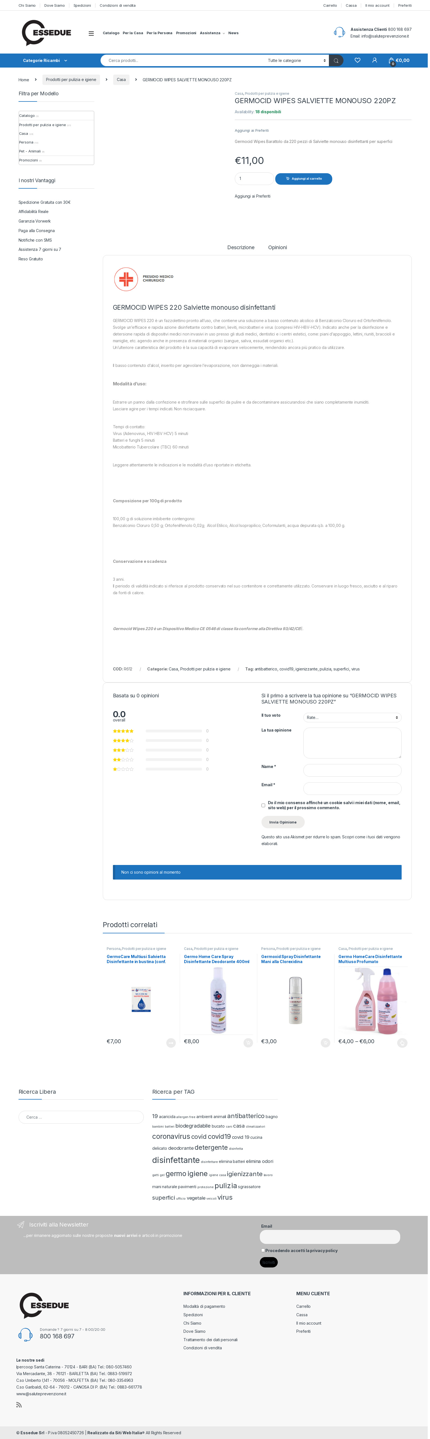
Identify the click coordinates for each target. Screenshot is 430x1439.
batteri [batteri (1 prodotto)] (169, 1126)
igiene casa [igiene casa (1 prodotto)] (217, 1175)
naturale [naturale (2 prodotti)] (169, 1186)
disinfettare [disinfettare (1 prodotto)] (209, 1162)
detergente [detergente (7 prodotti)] (211, 1147)
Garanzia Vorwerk (35, 221)
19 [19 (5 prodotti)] (155, 1115)
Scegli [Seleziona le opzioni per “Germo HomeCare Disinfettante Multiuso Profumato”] (402, 1043)
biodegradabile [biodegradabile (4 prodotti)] (193, 1126)
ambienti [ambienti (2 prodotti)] (204, 1116)
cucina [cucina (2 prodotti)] (256, 1137)
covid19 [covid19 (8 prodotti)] (219, 1136)
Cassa (351, 5)
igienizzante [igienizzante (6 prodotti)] (244, 1173)
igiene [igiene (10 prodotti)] (197, 1173)
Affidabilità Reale (34, 211)
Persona (113, 949)
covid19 (286, 669)
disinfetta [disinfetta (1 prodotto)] (236, 1149)
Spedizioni (82, 5)
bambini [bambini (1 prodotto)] (158, 1126)
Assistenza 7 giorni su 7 (40, 249)
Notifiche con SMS (35, 240)
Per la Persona (159, 33)
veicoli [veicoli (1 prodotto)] (211, 1198)
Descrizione (240, 247)
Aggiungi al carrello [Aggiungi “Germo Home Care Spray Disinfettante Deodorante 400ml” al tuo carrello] (248, 1043)
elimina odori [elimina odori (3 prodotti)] (259, 1161)
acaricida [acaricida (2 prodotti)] (167, 1116)
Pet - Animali (30, 151)
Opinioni (277, 247)
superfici (341, 669)
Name (268, 766)
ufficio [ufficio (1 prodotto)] (181, 1198)
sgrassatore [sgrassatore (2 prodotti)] (249, 1186)
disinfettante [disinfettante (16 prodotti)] (176, 1160)
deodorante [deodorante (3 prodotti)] (181, 1148)
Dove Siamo (54, 5)
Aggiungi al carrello (307, 179)
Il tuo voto (271, 715)
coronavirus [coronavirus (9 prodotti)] (171, 1136)
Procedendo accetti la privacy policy (301, 1250)
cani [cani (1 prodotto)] (229, 1126)
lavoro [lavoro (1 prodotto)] (268, 1175)
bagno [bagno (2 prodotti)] (271, 1116)
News (233, 33)
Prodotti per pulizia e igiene (71, 79)
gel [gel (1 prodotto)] (162, 1175)
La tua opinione (276, 730)
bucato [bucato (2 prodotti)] (218, 1126)
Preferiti (405, 5)
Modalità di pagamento (204, 1306)
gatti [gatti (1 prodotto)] (155, 1175)
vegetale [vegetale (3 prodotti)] (196, 1198)
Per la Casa (133, 33)
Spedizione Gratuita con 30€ (45, 202)
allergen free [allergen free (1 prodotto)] (185, 1117)
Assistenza (210, 33)
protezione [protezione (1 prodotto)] (205, 1187)
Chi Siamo (27, 5)
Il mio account (377, 5)
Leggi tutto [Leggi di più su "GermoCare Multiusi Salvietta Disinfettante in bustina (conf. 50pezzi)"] (171, 1043)
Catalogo (111, 33)
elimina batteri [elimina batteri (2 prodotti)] (232, 1161)
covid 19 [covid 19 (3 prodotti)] (240, 1137)
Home (24, 79)
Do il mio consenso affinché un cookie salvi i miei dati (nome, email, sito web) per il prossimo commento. (334, 805)
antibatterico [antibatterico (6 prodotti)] (246, 1115)
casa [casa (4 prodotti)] (238, 1126)
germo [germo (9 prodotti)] (176, 1173)
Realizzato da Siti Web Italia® (116, 1432)
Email (268, 784)
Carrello (330, 5)
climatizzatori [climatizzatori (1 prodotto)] (255, 1126)
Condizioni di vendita (118, 5)
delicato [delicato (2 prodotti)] (159, 1148)
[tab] (240, 250)
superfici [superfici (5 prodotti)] (163, 1197)
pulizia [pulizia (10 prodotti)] (226, 1185)
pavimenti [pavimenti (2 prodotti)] (187, 1186)
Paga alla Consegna (37, 230)
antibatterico (266, 669)
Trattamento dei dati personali (210, 1339)
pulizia (325, 669)
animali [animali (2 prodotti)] (219, 1116)
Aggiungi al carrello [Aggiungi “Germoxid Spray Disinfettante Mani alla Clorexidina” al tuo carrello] (325, 1043)
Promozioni (186, 33)
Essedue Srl (32, 1432)
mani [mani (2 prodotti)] (156, 1186)
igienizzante (306, 669)
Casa (121, 79)
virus (355, 669)
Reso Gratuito (31, 258)
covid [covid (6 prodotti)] (199, 1136)
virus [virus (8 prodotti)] (224, 1197)
